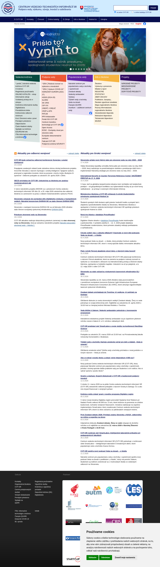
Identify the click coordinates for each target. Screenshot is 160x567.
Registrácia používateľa (25, 92)
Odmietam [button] (105, 557)
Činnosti (41, 19)
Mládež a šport (100, 89)
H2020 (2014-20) (48, 97)
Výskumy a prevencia (103, 86)
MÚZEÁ (98, 121)
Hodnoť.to (93, 19)
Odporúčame (21, 124)
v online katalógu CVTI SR (142, 12)
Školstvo (98, 84)
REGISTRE (99, 92)
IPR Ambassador (48, 116)
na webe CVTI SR (123, 12)
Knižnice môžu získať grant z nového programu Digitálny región (107, 394)
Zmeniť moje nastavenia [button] (125, 557)
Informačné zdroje (22, 97)
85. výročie (19, 522)
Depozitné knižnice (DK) (43, 492)
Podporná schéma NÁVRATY (53, 144)
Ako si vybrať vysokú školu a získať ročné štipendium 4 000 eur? (107, 358)
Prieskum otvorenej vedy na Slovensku (30, 215)
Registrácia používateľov (44, 481)
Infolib (37, 511)
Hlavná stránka (19, 24)
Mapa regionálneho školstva (106, 105)
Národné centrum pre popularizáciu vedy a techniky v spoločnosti (80, 86)
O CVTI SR (18, 19)
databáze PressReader (110, 220)
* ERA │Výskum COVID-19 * (53, 89)
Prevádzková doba (23, 110)
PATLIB (45, 114)
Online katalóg (53, 19)
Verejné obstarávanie (22, 495)
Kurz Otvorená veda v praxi (26, 118)
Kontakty (30, 19)
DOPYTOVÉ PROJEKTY (131, 92)
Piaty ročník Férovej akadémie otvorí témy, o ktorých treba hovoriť (108, 251)
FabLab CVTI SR (48, 141)
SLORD (45, 100)
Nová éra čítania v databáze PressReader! (98, 215)
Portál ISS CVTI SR (49, 119)
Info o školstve (79, 19)
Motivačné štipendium (103, 116)
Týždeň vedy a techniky (78, 100)
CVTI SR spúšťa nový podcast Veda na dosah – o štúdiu (104, 451)
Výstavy (72, 97)
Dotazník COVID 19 (22, 519)
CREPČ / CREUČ (49, 108)
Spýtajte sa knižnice (23, 129)
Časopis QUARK (75, 105)
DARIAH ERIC (57, 210)
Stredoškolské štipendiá (104, 113)
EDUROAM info (22, 132)
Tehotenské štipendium (104, 118)
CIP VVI (45, 105)
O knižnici (19, 89)
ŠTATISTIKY (100, 94)
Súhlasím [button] (93, 557)
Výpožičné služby (41, 484)
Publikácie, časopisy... (103, 100)
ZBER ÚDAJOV (101, 97)
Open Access (47, 127)
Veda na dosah (74, 102)
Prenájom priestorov (23, 121)
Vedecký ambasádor (76, 94)
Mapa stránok (124, 24)
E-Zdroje (66, 19)
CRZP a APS (47, 111)
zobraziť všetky (73, 153)
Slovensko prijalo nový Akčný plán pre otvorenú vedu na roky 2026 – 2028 (111, 160)
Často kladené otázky (24, 126)
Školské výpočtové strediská (106, 102)
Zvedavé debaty (75, 92)
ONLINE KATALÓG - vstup (26, 94)
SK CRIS (45, 103)
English (138, 24)
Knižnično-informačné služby (27, 105)
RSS (132, 24)
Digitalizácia (20, 108)
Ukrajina (104, 19)
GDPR (17, 503)
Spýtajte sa (19, 500)
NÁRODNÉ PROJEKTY (131, 84)
